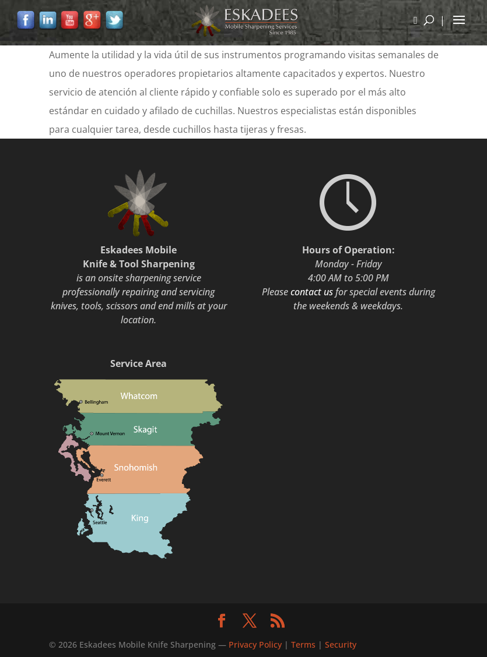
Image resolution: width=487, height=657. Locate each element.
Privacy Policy (256, 644)
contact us (311, 291)
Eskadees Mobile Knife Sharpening (147, 644)
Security (340, 644)
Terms (303, 644)
